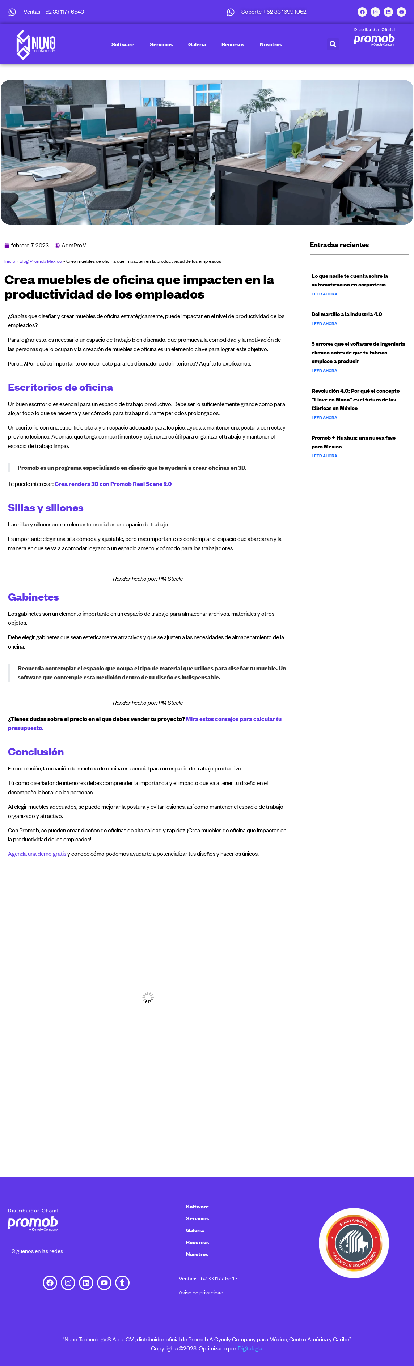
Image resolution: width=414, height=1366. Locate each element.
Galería (197, 44)
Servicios (161, 44)
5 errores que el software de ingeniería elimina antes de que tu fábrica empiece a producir (358, 352)
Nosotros (271, 44)
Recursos (232, 44)
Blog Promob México (41, 261)
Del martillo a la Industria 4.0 (347, 314)
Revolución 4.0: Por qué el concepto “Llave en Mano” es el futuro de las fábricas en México (356, 399)
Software (122, 44)
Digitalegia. (250, 1348)
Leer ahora (324, 293)
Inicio (9, 261)
